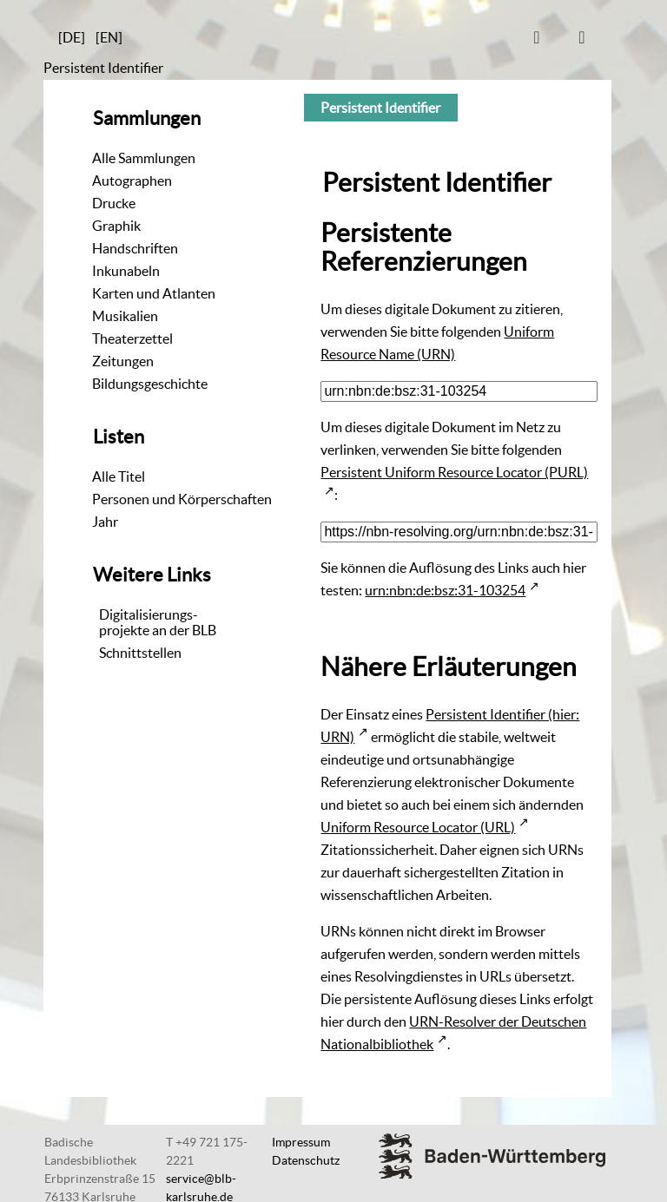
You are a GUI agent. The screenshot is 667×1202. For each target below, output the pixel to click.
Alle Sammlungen (143, 158)
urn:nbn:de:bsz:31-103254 (445, 590)
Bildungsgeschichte (150, 383)
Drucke (113, 203)
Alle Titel (118, 476)
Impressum (301, 1142)
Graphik (116, 225)
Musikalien (125, 316)
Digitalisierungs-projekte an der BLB (157, 622)
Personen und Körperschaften (182, 499)
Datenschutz (306, 1160)
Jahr (105, 521)
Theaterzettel (132, 338)
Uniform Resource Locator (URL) (417, 827)
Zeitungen (123, 361)
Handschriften (135, 248)
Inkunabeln (126, 271)
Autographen (132, 180)
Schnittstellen (140, 652)
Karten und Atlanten (153, 293)
